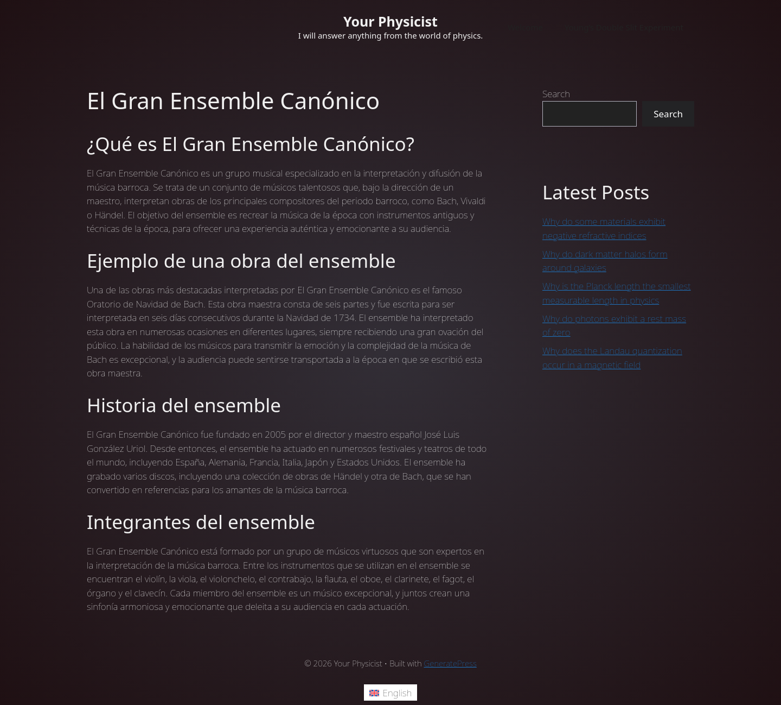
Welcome (525, 27)
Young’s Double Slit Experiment (624, 27)
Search (556, 93)
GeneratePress (450, 663)
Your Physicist (390, 21)
